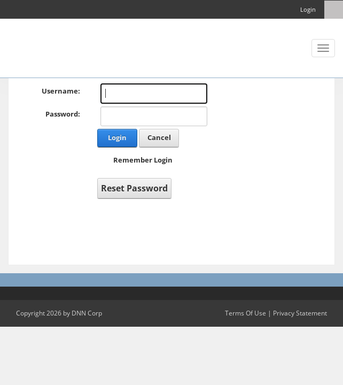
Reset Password (134, 188)
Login (308, 9)
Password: (62, 114)
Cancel (159, 137)
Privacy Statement (300, 313)
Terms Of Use (245, 313)
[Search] (333, 10)
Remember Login (143, 160)
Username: (61, 91)
